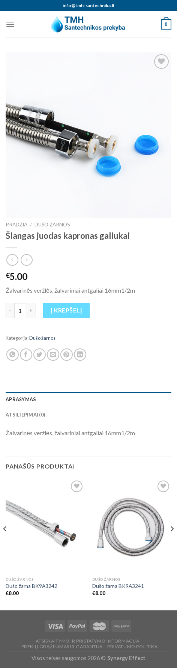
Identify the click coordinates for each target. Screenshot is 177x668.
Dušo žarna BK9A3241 (118, 586)
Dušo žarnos (52, 225)
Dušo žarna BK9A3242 (31, 586)
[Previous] (5, 544)
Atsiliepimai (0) (25, 415)
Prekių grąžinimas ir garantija (62, 646)
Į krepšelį (66, 310)
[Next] (172, 544)
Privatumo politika (132, 646)
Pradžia (16, 225)
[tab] (88, 399)
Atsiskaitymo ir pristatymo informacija (87, 641)
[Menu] (10, 24)
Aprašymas (21, 399)
